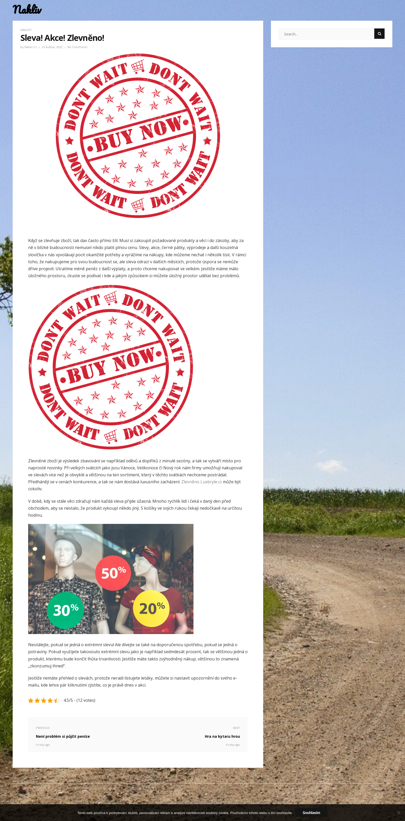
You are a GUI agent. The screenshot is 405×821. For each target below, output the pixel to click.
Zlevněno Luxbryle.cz (201, 482)
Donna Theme (195, 802)
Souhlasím (311, 813)
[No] (398, 812)
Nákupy (26, 30)
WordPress (238, 802)
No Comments (77, 47)
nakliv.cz (31, 47)
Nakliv (27, 9)
